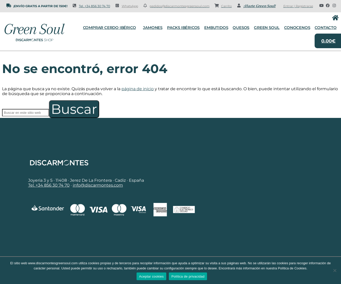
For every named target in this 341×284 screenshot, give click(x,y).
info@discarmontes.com (98, 185)
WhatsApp (130, 6)
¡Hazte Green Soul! (259, 6)
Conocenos (297, 27)
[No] (334, 270)
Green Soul (267, 27)
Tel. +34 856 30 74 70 (94, 6)
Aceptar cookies (151, 276)
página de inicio (137, 88)
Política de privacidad (187, 276)
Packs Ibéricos (183, 27)
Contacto (325, 27)
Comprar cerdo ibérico (111, 27)
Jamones (152, 27)
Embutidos (216, 27)
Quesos (241, 27)
